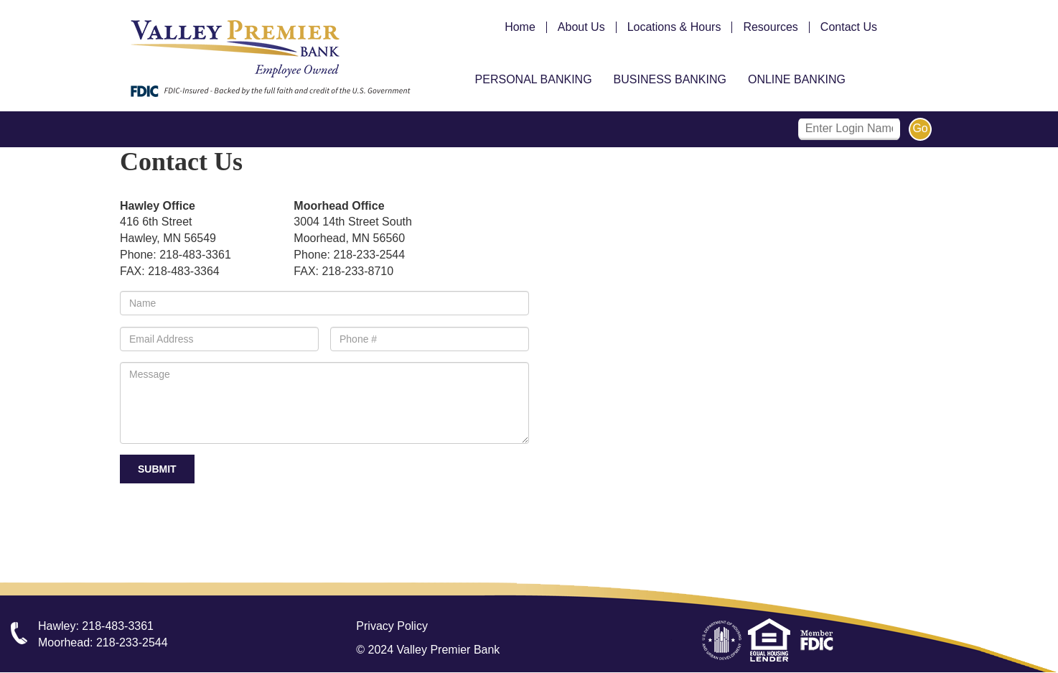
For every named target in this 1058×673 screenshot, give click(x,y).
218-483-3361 (118, 626)
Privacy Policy (392, 626)
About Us (581, 27)
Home (520, 27)
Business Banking (670, 79)
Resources (770, 27)
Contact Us (848, 27)
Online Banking (797, 79)
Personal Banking (533, 79)
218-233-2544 (132, 642)
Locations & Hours (674, 27)
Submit (157, 469)
